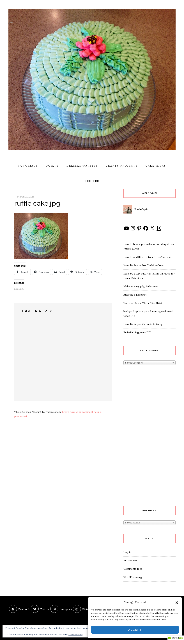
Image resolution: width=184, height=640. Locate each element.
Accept (135, 629)
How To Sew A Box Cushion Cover (144, 265)
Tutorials (28, 165)
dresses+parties (82, 165)
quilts (52, 165)
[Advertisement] (137, 441)
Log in (127, 552)
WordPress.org (132, 577)
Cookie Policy (75, 634)
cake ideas (156, 165)
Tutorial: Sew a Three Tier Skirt (142, 303)
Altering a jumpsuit (134, 294)
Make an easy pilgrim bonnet (140, 286)
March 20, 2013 (25, 196)
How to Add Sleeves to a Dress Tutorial (147, 257)
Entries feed (130, 560)
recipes (92, 181)
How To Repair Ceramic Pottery (142, 324)
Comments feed (132, 568)
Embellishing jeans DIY (137, 332)
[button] (177, 602)
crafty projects (122, 165)
